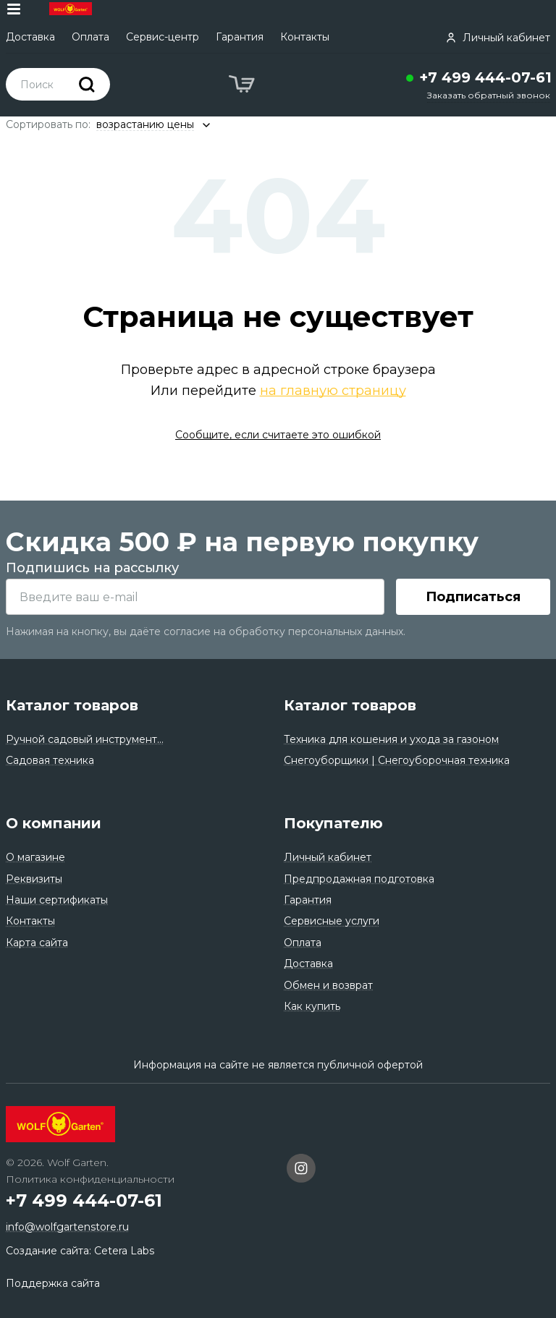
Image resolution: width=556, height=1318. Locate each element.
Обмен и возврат (328, 985)
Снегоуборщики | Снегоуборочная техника (397, 760)
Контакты (304, 36)
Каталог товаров (72, 705)
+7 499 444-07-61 (485, 77)
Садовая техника (50, 760)
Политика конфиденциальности (90, 1179)
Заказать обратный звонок (488, 95)
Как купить (312, 1006)
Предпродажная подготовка (359, 878)
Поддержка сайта (53, 1283)
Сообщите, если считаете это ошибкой (278, 434)
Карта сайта (37, 942)
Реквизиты (34, 878)
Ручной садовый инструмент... (85, 739)
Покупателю (333, 823)
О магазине (35, 857)
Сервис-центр (162, 36)
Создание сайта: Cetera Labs (80, 1250)
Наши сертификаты (57, 899)
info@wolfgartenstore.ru (67, 1226)
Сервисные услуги (331, 920)
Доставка (30, 36)
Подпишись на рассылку (92, 568)
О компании (53, 823)
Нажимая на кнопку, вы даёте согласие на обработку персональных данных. (205, 631)
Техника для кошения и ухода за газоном (391, 739)
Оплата (90, 36)
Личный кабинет (327, 857)
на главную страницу (333, 391)
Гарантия (240, 36)
